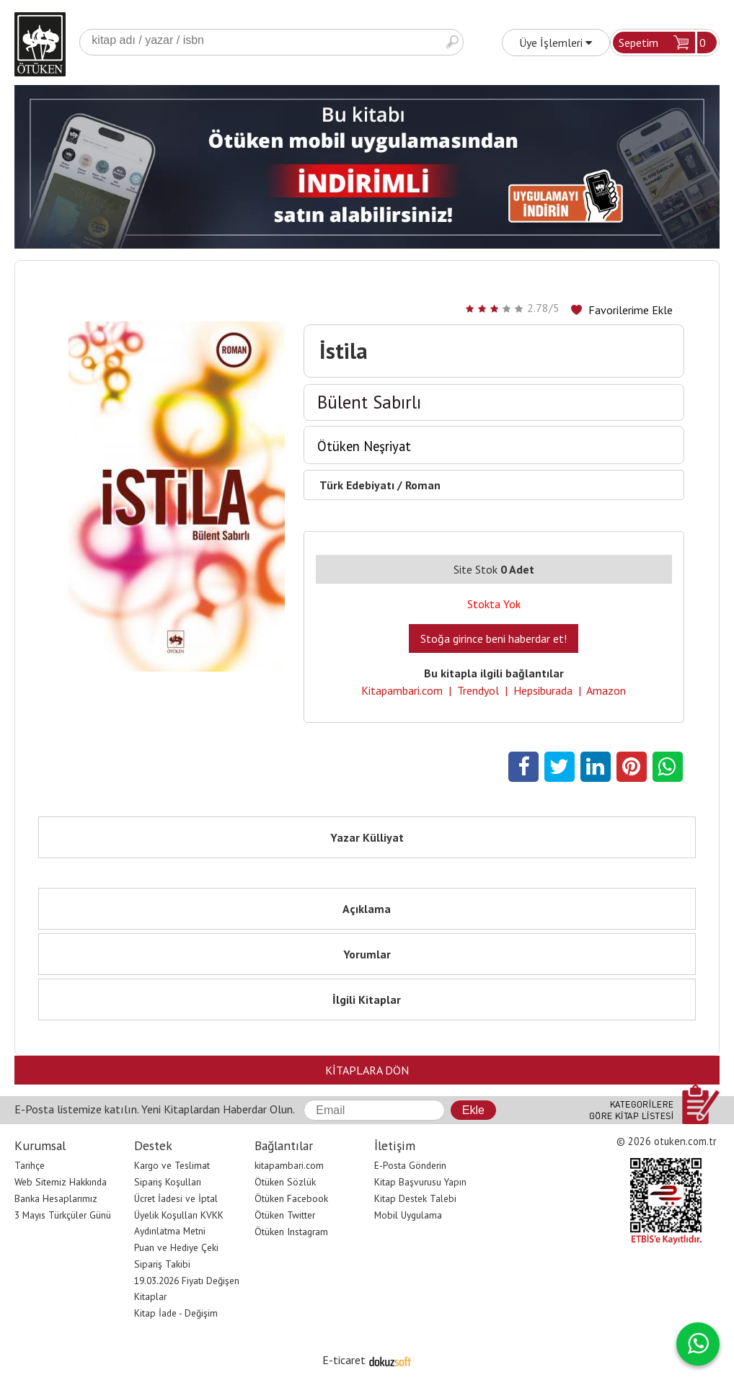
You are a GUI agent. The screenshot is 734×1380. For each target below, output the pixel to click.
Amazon (606, 690)
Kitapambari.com (402, 690)
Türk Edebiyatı (356, 485)
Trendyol (478, 690)
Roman (423, 485)
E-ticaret (344, 1360)
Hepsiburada (542, 690)
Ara (452, 42)
